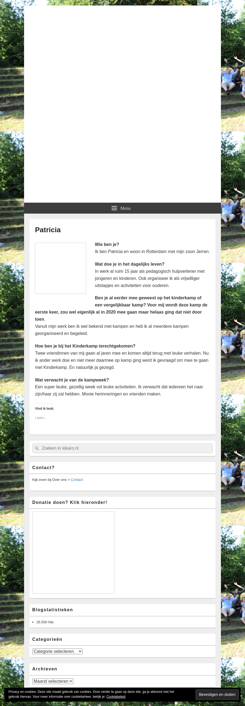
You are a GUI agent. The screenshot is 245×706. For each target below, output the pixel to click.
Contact (77, 480)
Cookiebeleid (115, 697)
